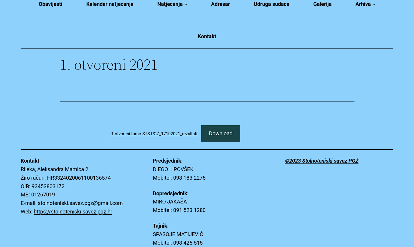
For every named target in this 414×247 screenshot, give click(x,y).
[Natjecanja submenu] (185, 4)
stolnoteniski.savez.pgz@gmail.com (80, 203)
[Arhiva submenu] (373, 4)
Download (220, 133)
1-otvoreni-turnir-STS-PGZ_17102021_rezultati (154, 133)
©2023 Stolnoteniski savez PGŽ (321, 161)
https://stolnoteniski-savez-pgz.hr (73, 211)
